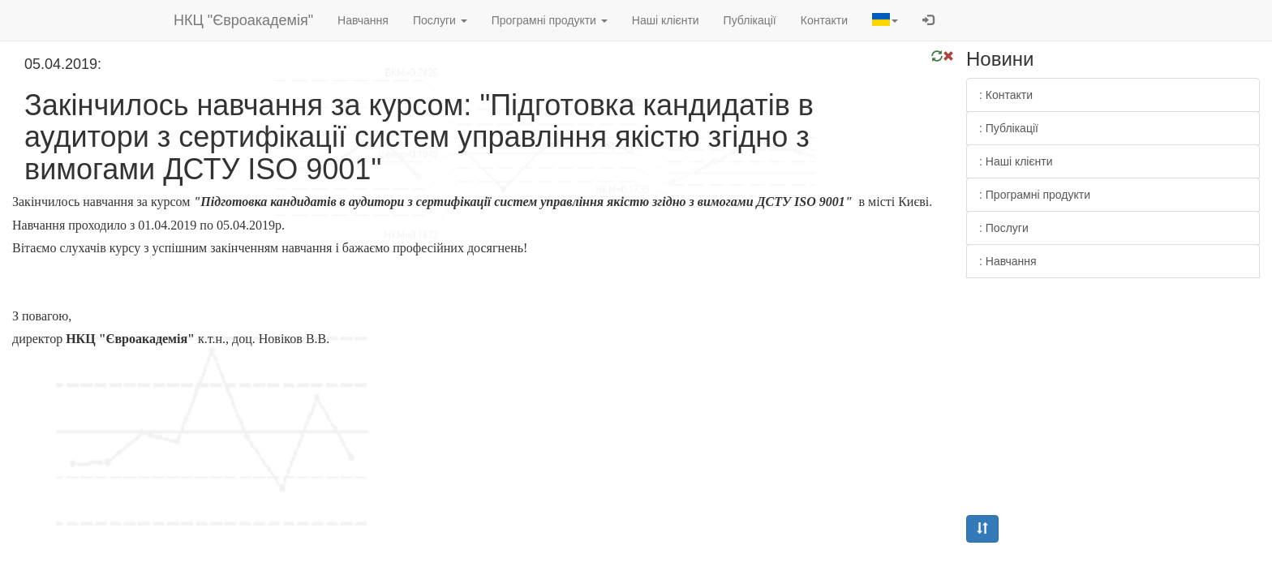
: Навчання (1008, 261)
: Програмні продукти (1034, 194)
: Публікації (1008, 128)
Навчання (363, 20)
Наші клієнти (665, 20)
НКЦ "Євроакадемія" (243, 20)
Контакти (824, 20)
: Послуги (1004, 227)
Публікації (750, 20)
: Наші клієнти (1016, 161)
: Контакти (1006, 94)
